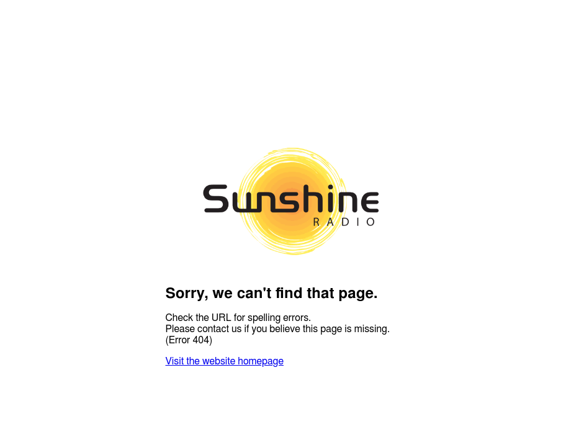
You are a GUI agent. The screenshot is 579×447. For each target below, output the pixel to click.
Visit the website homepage (225, 361)
